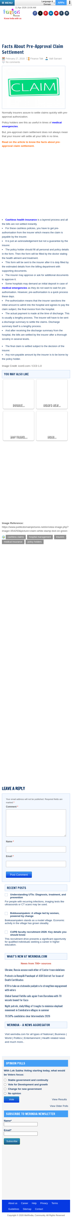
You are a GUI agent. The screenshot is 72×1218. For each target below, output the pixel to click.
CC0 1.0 (37, 365)
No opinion (14, 1093)
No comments (13, 62)
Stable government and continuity (28, 1080)
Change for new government (25, 1088)
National (48, 1034)
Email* (21, 1132)
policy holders (34, 541)
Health (46, 1038)
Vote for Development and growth (28, 1084)
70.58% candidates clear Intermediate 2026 (27, 1016)
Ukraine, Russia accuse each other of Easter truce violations (35, 970)
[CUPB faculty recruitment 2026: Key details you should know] (6, 932)
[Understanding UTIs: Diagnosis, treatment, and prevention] (6, 894)
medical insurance (13, 541)
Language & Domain (48, 2)
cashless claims (16, 537)
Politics (18, 1038)
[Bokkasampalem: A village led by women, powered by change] (6, 913)
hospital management (40, 537)
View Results (59, 1099)
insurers (60, 537)
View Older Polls (59, 1106)
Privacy (44, 1203)
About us (12, 1203)
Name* (21, 1122)
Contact (39, 1209)
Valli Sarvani (55, 58)
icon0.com (24, 365)
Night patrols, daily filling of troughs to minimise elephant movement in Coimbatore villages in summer (34, 1008)
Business (60, 1034)
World (8, 1038)
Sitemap (27, 1209)
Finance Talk (36, 58)
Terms (54, 1203)
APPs (61, 2)
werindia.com (18, 1034)
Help (34, 1203)
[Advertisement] (37, 27)
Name (10, 841)
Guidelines (13, 1209)
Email (10, 856)
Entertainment (32, 1038)
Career (24, 1203)
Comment (12, 806)
